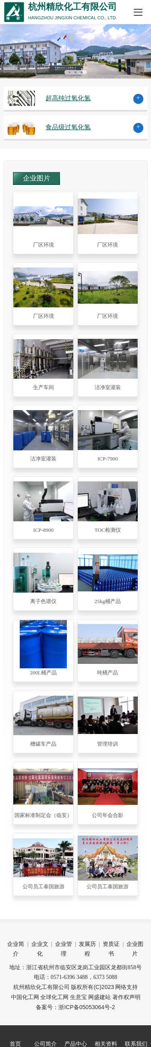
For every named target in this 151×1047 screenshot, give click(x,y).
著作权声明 (126, 997)
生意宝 (78, 997)
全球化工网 (54, 997)
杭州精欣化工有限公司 (41, 987)
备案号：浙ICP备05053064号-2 (75, 1007)
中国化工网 (25, 997)
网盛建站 (99, 997)
